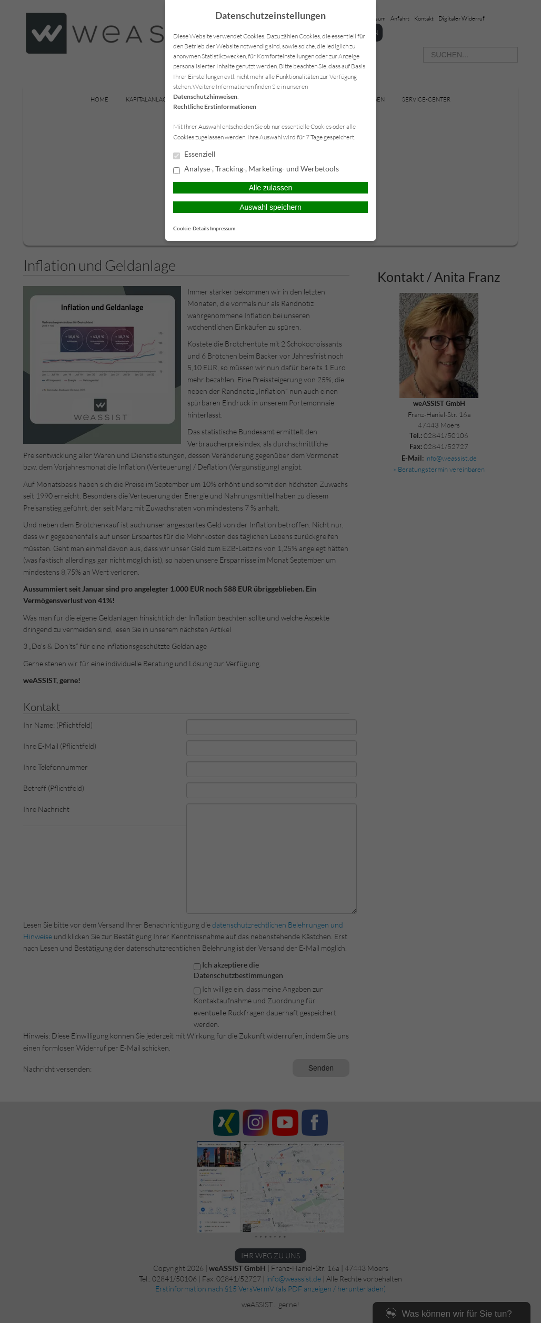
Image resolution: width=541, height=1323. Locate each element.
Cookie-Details (191, 228)
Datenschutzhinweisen (205, 96)
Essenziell (194, 154)
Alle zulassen (271, 188)
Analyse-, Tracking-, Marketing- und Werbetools (256, 169)
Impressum (222, 228)
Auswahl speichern (270, 207)
